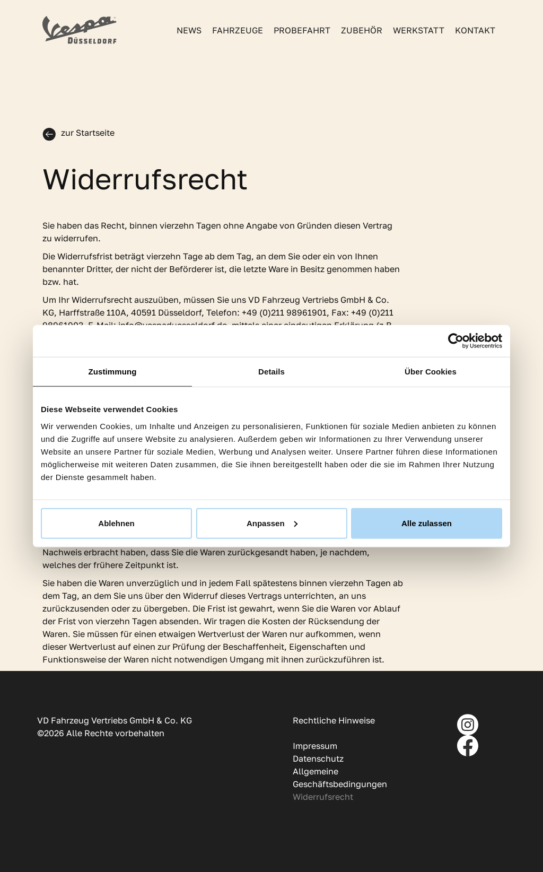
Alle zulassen (426, 522)
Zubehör (361, 30)
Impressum (315, 745)
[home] (79, 30)
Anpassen (272, 522)
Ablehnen (116, 522)
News (189, 30)
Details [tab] (271, 371)
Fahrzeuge (237, 30)
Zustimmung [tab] (113, 371)
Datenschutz (318, 758)
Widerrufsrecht (323, 796)
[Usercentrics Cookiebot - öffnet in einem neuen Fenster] (455, 341)
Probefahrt (302, 30)
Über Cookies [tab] (431, 371)
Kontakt (475, 30)
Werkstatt (418, 30)
